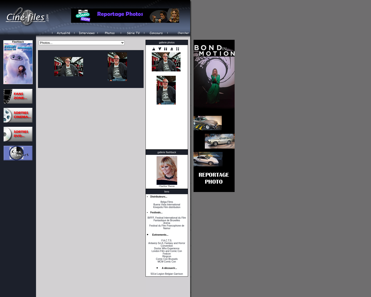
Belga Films (166, 202)
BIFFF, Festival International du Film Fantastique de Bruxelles (166, 219)
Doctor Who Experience (167, 248)
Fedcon (167, 253)
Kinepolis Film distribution (166, 207)
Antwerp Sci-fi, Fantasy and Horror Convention (166, 244)
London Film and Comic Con (167, 251)
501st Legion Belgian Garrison (167, 274)
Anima (166, 223)
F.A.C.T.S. (166, 240)
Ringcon (166, 256)
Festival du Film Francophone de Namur (166, 227)
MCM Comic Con (167, 261)
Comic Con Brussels (167, 259)
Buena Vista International (166, 204)
